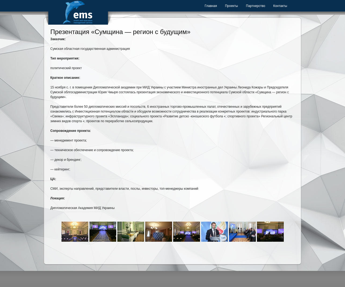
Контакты (280, 6)
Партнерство (255, 6)
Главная (211, 6)
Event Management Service (78, 12)
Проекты (231, 6)
